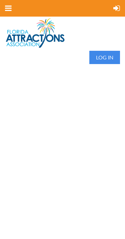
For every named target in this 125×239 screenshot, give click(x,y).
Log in (104, 57)
